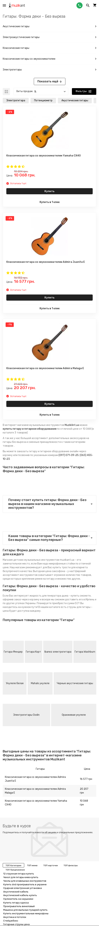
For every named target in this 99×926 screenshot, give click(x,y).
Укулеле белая (14, 683)
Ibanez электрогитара (57, 651)
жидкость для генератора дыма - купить (54, 595)
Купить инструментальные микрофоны (25, 913)
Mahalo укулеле (40, 683)
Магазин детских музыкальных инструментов (31, 559)
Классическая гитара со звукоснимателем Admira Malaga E (35, 790)
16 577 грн (86, 779)
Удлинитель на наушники (18, 899)
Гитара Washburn (85, 651)
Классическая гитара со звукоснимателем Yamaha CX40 (36, 802)
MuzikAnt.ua (72, 425)
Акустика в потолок (14, 917)
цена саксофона (55, 571)
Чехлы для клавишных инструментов (24, 881)
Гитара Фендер (13, 651)
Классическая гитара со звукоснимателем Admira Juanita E (35, 779)
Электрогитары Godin (26, 714)
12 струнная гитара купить (18, 873)
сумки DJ (72, 603)
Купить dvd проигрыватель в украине (25, 884)
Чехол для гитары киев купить (20, 877)
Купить (49, 191)
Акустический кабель (15, 891)
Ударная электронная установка (22, 888)
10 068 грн (84, 802)
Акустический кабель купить (20, 895)
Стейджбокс (10, 920)
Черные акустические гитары (75, 683)
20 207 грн (84, 790)
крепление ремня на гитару (38, 578)
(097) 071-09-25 (69, 455)
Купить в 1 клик (50, 202)
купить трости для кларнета (70, 567)
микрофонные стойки (62, 563)
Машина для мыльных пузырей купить (25, 910)
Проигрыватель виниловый (19, 906)
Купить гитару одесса (16, 902)
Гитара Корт (33, 651)
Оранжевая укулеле (74, 714)
